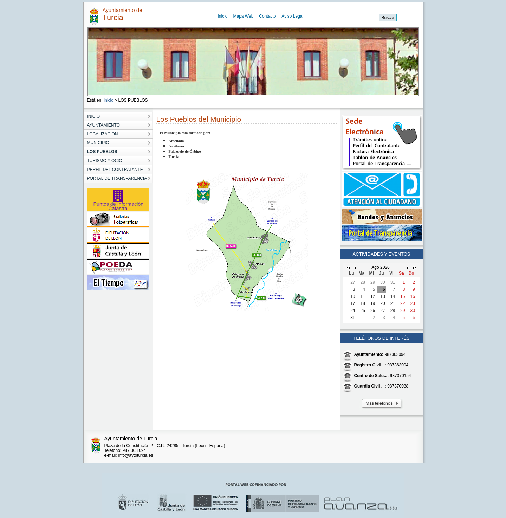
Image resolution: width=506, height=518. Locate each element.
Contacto (267, 16)
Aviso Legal (292, 16)
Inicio (223, 16)
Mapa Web (243, 16)
